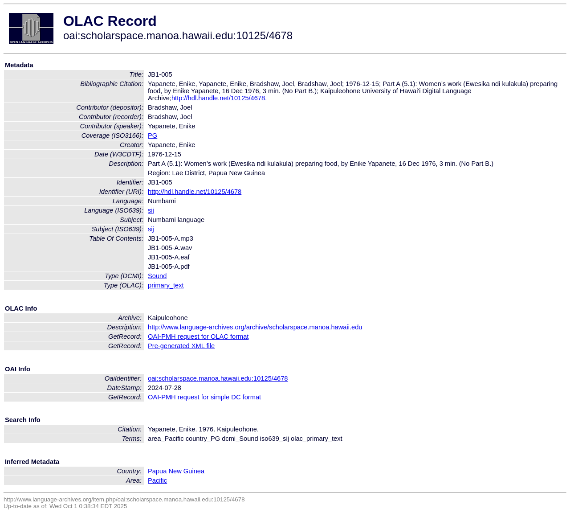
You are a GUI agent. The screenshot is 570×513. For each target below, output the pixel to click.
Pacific (157, 480)
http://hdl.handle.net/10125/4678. (219, 98)
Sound (157, 275)
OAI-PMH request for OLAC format (198, 336)
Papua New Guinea (176, 471)
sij (151, 210)
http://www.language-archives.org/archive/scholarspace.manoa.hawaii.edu (255, 327)
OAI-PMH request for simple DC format (204, 397)
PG (152, 135)
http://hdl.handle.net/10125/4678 (194, 191)
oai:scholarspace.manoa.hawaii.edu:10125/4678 (218, 378)
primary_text (166, 285)
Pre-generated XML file (181, 345)
